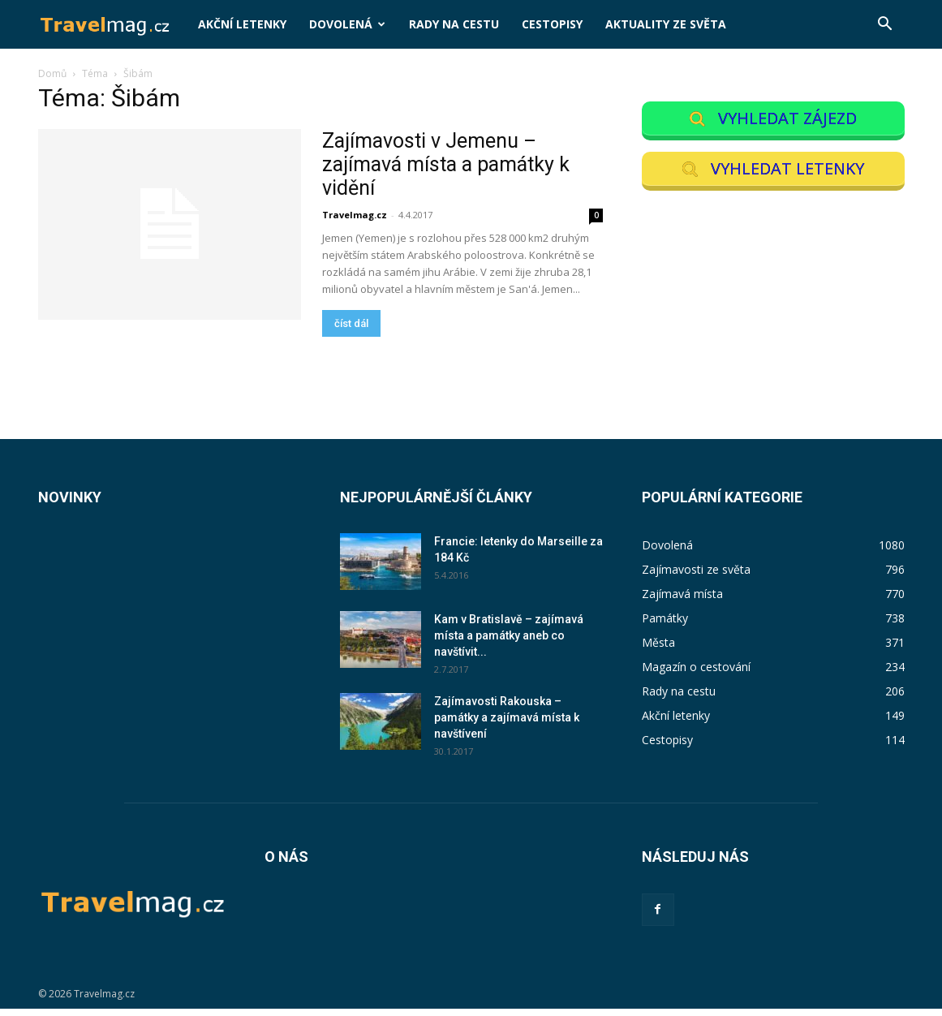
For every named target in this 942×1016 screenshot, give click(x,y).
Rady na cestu (454, 24)
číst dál (351, 323)
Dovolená (347, 24)
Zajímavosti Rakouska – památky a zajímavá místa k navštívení (506, 725)
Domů (52, 73)
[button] (885, 25)
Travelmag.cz (354, 215)
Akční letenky (242, 24)
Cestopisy (552, 24)
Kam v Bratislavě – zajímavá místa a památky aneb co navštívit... (508, 643)
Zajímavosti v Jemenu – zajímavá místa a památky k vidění (446, 164)
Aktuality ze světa (665, 24)
